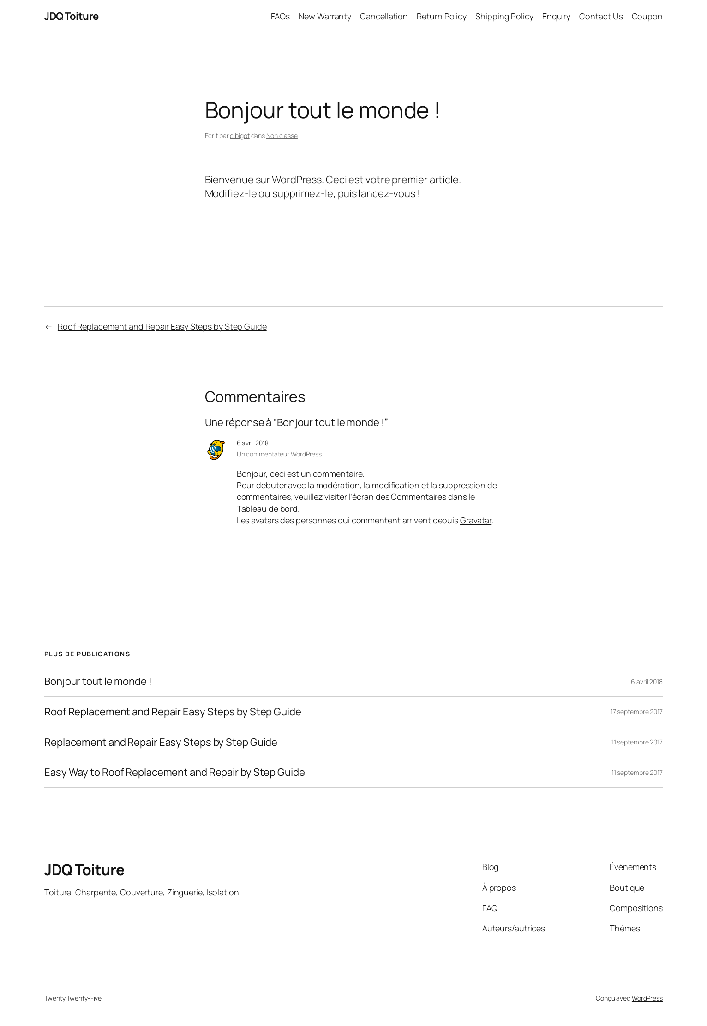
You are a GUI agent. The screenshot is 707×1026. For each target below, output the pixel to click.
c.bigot (239, 135)
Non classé (282, 135)
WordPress (647, 998)
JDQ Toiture (71, 16)
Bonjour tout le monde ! (98, 681)
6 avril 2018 (253, 442)
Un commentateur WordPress (279, 454)
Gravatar (475, 520)
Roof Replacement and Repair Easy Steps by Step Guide (162, 326)
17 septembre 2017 (637, 711)
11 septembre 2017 (637, 742)
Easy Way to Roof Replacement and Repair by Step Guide (174, 772)
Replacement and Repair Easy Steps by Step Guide (160, 742)
